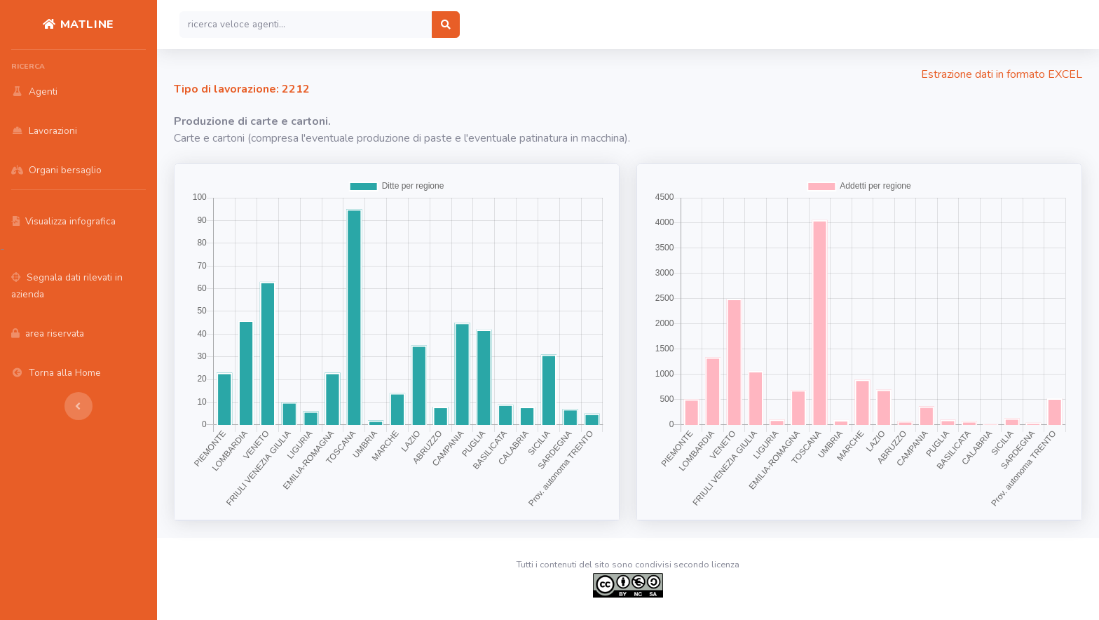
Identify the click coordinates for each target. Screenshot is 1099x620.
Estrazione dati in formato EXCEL (1001, 74)
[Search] (305, 24)
